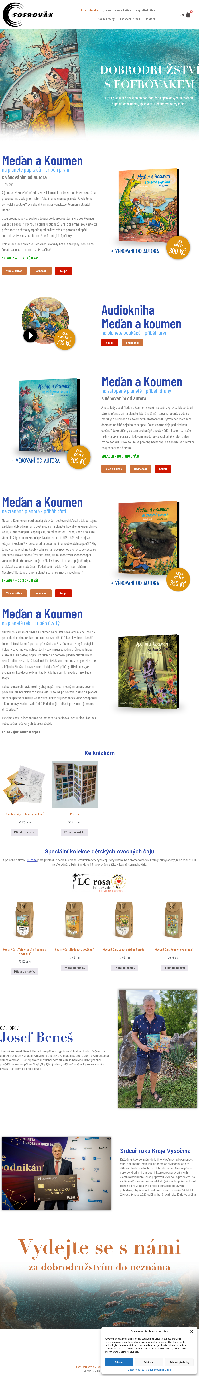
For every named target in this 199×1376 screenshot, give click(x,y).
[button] (192, 1331)
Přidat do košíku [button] (25, 836)
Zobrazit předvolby (179, 1362)
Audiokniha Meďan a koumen (141, 317)
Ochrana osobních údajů (158, 1370)
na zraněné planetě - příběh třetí (34, 513)
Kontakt (150, 19)
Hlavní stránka (89, 10)
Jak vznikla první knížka (117, 10)
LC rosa (32, 863)
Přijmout (119, 1362)
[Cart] (185, 14)
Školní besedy (106, 19)
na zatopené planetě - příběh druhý (136, 391)
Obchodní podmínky (86, 1370)
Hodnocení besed (130, 19)
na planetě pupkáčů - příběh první (35, 169)
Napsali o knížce (145, 10)
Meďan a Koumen (42, 160)
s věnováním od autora (24, 177)
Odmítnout (149, 1362)
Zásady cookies (136, 1370)
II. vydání (8, 183)
